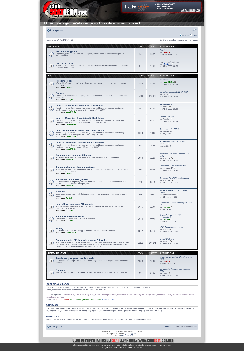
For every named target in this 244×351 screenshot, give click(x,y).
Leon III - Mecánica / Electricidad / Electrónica (80, 130)
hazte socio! (135, 23)
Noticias (185, 35)
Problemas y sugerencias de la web (75, 258)
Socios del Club (64, 63)
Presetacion (164, 80)
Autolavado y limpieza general (72, 179)
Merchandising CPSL (67, 51)
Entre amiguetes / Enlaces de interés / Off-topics (81, 240)
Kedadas (60, 191)
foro (52, 23)
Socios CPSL (54, 46)
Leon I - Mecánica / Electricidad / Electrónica (79, 105)
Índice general (56, 30)
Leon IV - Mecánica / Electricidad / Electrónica (80, 142)
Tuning (59, 228)
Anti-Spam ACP (127, 335)
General (60, 93)
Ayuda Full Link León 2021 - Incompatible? (171, 216)
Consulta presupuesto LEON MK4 (174, 92)
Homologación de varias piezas (173, 166)
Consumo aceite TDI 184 (170, 129)
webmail (95, 23)
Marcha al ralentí (167, 117)
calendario (108, 23)
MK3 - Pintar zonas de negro (171, 227)
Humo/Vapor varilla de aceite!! (172, 141)
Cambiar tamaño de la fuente (194, 29)
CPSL (50, 76)
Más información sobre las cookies (128, 347)
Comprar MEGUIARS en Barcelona (174, 178)
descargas (63, 23)
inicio (45, 23)
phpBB (113, 331)
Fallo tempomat (166, 104)
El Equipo (169, 326)
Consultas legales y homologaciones (75, 167)
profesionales (80, 23)
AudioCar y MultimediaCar (70, 216)
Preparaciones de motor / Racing (73, 155)
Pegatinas (164, 50)
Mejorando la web (57, 253)
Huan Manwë (132, 333)
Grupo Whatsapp (167, 239)
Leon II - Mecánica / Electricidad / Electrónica (80, 118)
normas (121, 23)
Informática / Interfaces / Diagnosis (74, 204)
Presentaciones (64, 81)
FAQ (195, 35)
